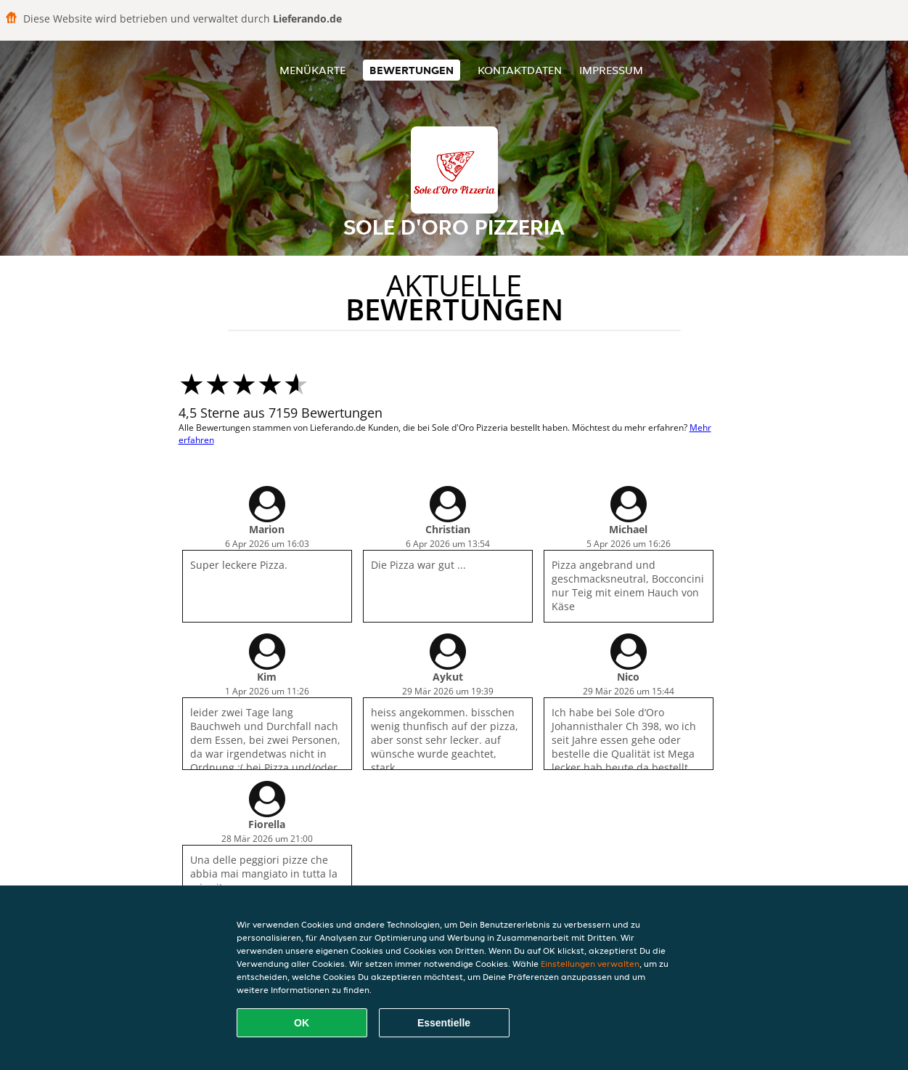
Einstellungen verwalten (590, 963)
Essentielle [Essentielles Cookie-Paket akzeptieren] (443, 1023)
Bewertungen (411, 70)
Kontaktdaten (520, 70)
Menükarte (312, 70)
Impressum (611, 70)
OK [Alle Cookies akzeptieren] (301, 1023)
